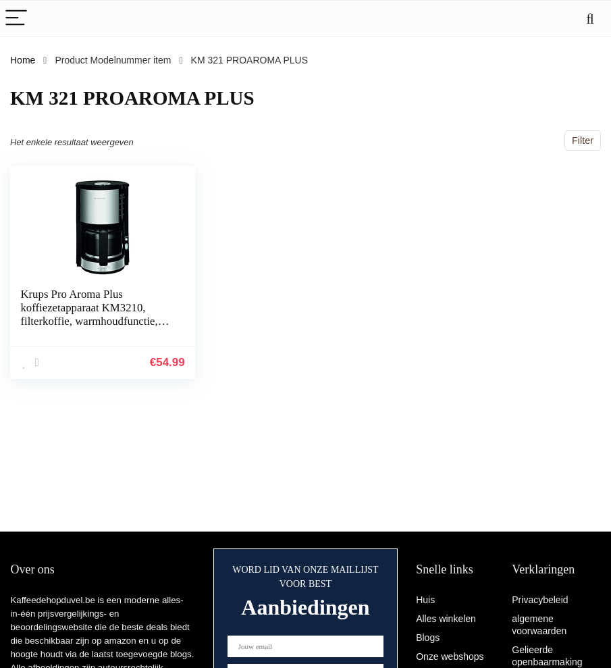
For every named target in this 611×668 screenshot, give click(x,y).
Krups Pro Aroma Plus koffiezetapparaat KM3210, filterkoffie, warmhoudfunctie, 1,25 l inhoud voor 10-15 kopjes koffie (92, 321)
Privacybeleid (540, 599)
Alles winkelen (446, 618)
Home (22, 60)
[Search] (590, 18)
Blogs (428, 637)
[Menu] (16, 18)
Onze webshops (449, 656)
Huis (425, 599)
